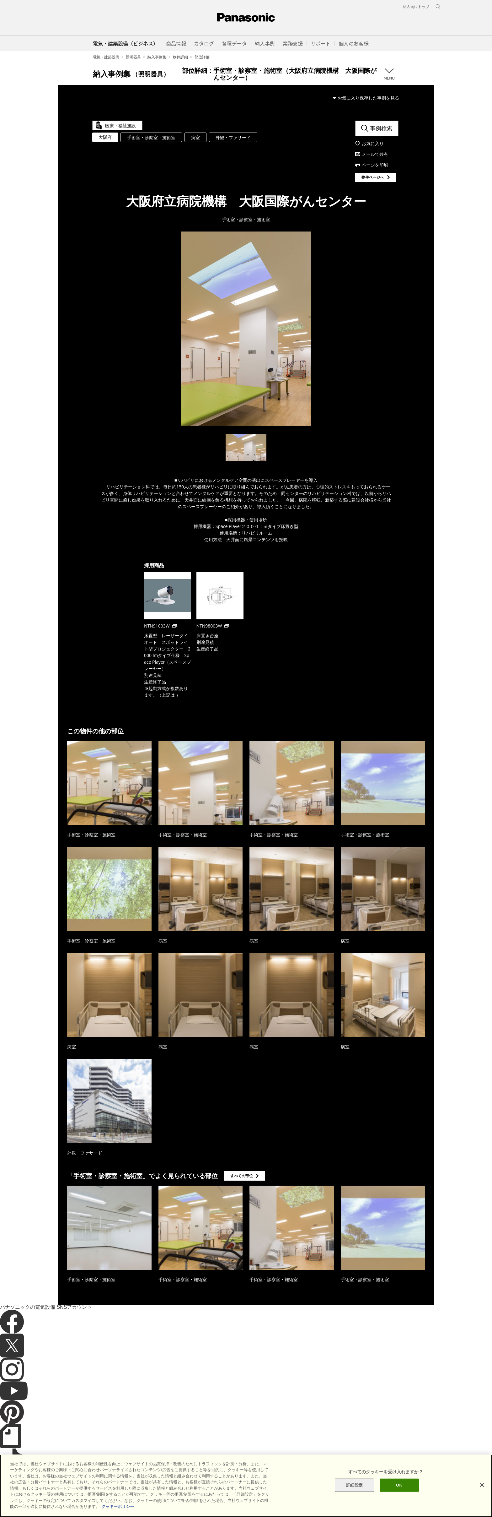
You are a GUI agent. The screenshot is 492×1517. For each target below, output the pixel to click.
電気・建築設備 (106, 57)
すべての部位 (241, 1175)
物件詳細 (180, 57)
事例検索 (381, 128)
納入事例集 (156, 57)
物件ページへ (372, 177)
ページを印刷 (375, 165)
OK (399, 1496)
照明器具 (133, 57)
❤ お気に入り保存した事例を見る (366, 98)
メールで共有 (375, 154)
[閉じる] (482, 1496)
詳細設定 (354, 1496)
